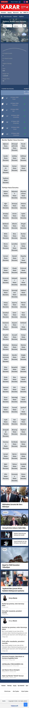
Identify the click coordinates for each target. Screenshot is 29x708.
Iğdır (6, 466)
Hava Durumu (7, 16)
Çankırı (23, 246)
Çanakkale (14, 247)
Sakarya (23, 379)
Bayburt (23, 432)
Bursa (6, 246)
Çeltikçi (14, 158)
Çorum (6, 258)
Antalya (6, 216)
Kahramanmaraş (6, 358)
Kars (23, 315)
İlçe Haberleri (21, 685)
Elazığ (14, 270)
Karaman (6, 445)
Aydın (23, 216)
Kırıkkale (14, 444)
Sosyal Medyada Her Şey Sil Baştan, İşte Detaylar (20, 542)
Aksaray (14, 432)
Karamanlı (6, 169)
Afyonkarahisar (23, 194)
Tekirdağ (14, 399)
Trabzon (6, 410)
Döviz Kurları (7, 691)
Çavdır (6, 158)
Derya (13, 598)
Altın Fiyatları (16, 691)
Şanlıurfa (23, 411)
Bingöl (23, 226)
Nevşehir (14, 369)
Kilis (6, 476)
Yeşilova (21, 16)
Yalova (14, 466)
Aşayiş (10, 12)
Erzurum (6, 280)
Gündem (3, 12)
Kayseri (14, 325)
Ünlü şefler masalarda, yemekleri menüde (13, 642)
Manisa (23, 347)
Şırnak (6, 456)
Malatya (14, 347)
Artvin (14, 216)
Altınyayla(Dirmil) (14, 147)
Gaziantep (23, 281)
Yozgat (23, 422)
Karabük (23, 466)
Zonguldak (6, 433)
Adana (6, 193)
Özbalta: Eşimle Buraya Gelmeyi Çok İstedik (20, 534)
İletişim (16, 1)
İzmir (14, 315)
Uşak (6, 422)
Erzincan (23, 270)
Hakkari (23, 293)
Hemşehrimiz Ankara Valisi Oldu (14, 528)
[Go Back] (25, 705)
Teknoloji (9, 685)
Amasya (14, 206)
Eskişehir (14, 281)
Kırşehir (6, 337)
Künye (12, 1)
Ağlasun (6, 146)
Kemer (14, 168)
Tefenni (23, 168)
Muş (6, 369)
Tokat (23, 399)
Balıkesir (6, 226)
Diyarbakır (23, 259)
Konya (23, 337)
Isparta (14, 305)
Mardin (14, 357)
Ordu (6, 379)
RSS (4, 701)
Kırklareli (23, 326)
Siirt (14, 389)
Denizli (14, 258)
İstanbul (6, 315)
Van (14, 422)
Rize (14, 379)
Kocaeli (14, 337)
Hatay (6, 305)
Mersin (23, 305)
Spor (27, 685)
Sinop (23, 389)
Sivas (6, 399)
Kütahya (6, 347)
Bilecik (14, 226)
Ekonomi (16, 12)
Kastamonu (6, 326)
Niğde (23, 369)
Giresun (6, 293)
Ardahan (23, 456)
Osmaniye (14, 477)
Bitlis (6, 236)
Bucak (23, 146)
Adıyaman (14, 194)
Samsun (6, 389)
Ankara (23, 206)
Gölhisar (23, 158)
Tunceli (14, 410)
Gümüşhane (14, 294)
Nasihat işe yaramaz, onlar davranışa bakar (14, 628)
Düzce (23, 476)
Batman (23, 444)
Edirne (6, 270)
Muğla (23, 357)
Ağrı (6, 206)
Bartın (14, 456)
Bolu (14, 236)
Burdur (14, 16)
